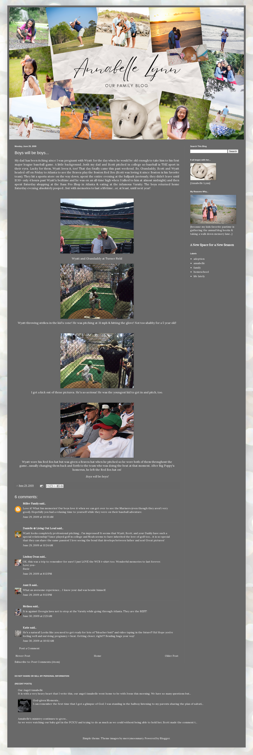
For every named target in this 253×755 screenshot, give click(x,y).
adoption (199, 258)
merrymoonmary (133, 738)
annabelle (199, 263)
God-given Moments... (46, 700)
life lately (199, 276)
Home (97, 655)
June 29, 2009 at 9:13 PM (37, 594)
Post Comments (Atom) (45, 662)
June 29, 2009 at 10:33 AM (38, 517)
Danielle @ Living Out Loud (39, 528)
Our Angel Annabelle (30, 690)
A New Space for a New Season (212, 245)
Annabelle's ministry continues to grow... (42, 718)
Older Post (171, 655)
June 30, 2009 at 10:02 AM (38, 640)
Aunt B (27, 585)
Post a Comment (29, 648)
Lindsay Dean (31, 556)
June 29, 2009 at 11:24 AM (38, 545)
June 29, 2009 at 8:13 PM (37, 573)
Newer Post (23, 655)
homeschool (201, 271)
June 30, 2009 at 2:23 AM (37, 616)
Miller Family (31, 503)
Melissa (27, 606)
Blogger (165, 738)
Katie (26, 627)
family (197, 267)
